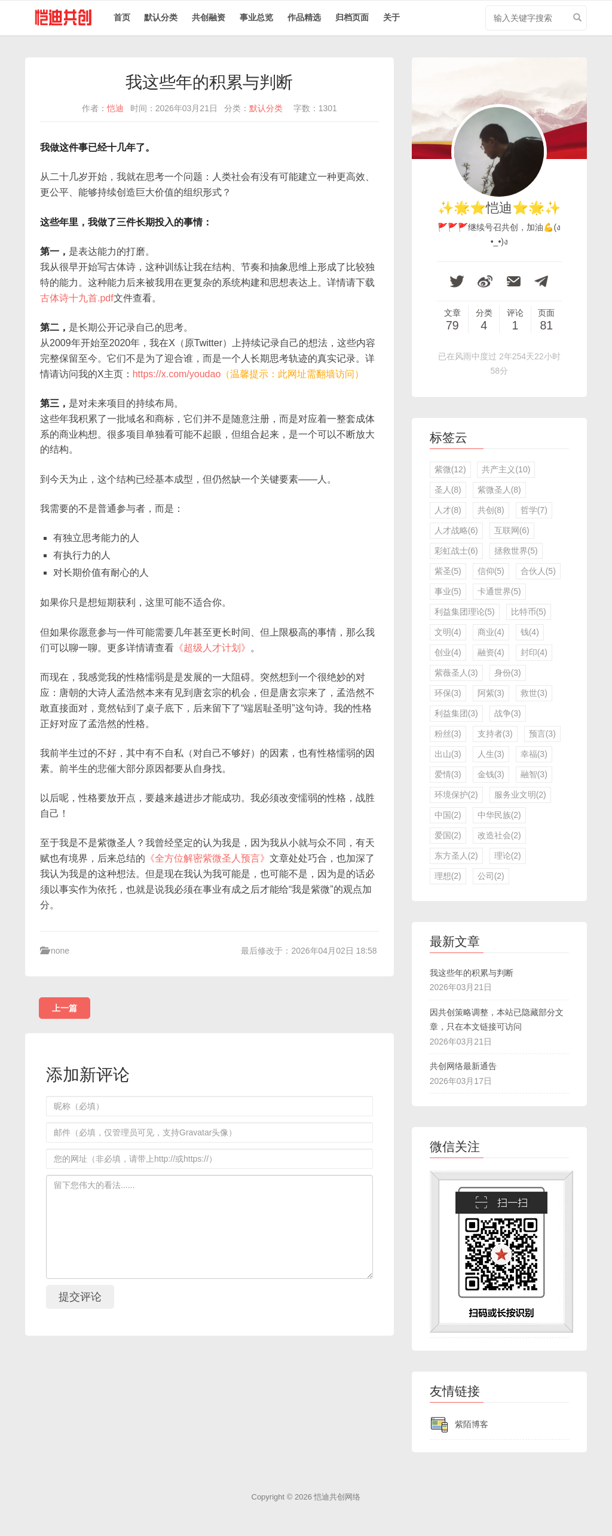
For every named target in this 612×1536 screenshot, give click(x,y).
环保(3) (447, 693)
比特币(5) (528, 611)
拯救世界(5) (516, 550)
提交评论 (80, 1297)
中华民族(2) (499, 815)
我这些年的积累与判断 (471, 973)
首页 (122, 17)
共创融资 (208, 17)
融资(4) (491, 652)
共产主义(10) (506, 469)
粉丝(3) (447, 733)
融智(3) (534, 774)
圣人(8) (447, 489)
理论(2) (507, 855)
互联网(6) (512, 530)
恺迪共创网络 (337, 1496)
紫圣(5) (447, 571)
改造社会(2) (499, 835)
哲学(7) (534, 510)
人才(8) (447, 510)
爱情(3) (447, 774)
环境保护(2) (456, 794)
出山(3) (447, 754)
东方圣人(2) (456, 855)
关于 (391, 17)
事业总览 (256, 17)
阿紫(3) (491, 693)
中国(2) (447, 815)
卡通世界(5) (499, 591)
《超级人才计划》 (212, 648)
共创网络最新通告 (463, 1066)
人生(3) (491, 754)
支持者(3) (495, 733)
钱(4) (530, 632)
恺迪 (115, 108)
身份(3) (507, 672)
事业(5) (447, 591)
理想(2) (447, 876)
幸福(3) (534, 754)
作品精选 (304, 17)
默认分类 (161, 17)
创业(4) (447, 652)
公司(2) (491, 876)
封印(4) (534, 652)
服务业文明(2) (520, 794)
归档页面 (352, 17)
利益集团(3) (456, 713)
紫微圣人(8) (499, 489)
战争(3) (507, 713)
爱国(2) (447, 835)
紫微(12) (450, 469)
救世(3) (534, 693)
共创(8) (491, 510)
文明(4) (447, 632)
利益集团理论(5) (464, 611)
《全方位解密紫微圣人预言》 (207, 858)
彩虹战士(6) (456, 550)
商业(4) (491, 632)
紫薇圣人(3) (456, 672)
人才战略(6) (456, 530)
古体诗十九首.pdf (77, 298)
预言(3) (542, 733)
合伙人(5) (538, 571)
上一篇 (64, 1008)
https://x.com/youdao (177, 374)
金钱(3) (491, 774)
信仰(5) (491, 571)
